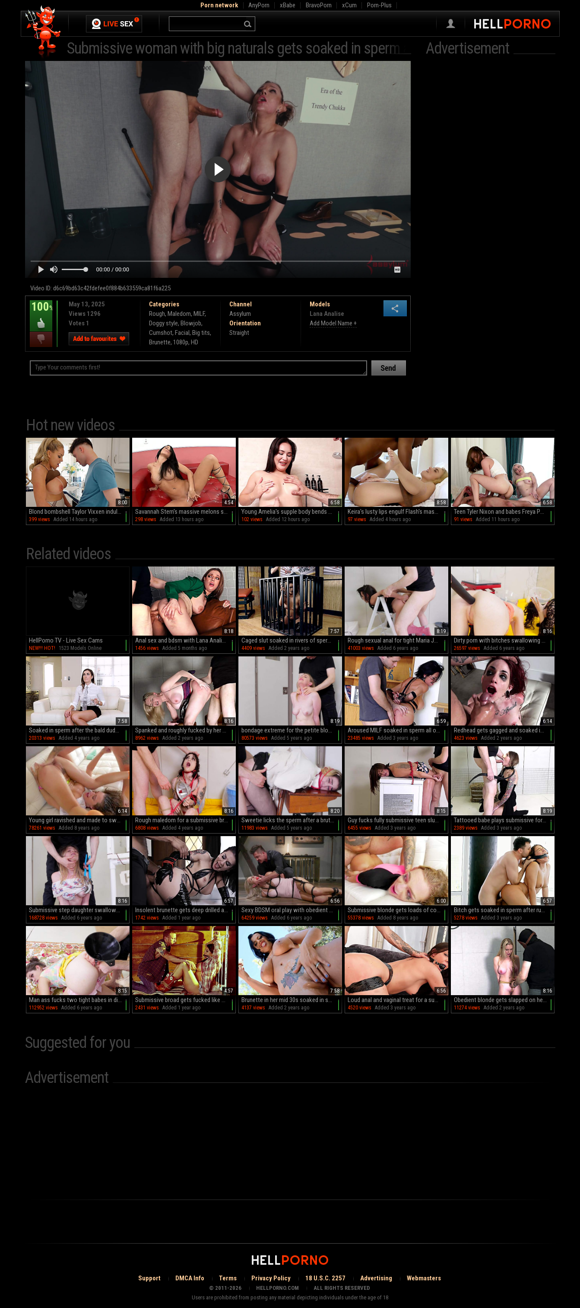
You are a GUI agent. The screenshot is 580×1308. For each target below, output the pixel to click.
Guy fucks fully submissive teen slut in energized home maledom (398, 820)
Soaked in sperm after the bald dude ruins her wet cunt (79, 730)
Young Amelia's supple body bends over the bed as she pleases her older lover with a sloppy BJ (291, 512)
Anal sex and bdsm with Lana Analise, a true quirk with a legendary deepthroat (185, 640)
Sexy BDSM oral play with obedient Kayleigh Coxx (291, 910)
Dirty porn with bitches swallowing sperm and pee (504, 640)
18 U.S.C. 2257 (325, 1278)
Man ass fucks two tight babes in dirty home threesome (79, 1000)
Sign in (450, 23)
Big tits (201, 333)
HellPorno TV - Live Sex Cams (66, 640)
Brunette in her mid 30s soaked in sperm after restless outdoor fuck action (291, 1000)
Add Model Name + (333, 323)
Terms (228, 1278)
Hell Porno (43, 32)
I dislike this (41, 339)
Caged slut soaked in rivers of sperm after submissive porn (291, 640)
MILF (199, 314)
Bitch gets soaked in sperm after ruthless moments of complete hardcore (504, 910)
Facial (182, 333)
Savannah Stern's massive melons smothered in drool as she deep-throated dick (185, 512)
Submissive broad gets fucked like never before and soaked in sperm (185, 1000)
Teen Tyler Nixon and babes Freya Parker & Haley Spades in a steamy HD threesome (504, 512)
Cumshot (160, 333)
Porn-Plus (379, 5)
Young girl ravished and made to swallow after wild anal (79, 820)
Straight (239, 333)
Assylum (240, 314)
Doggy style (163, 323)
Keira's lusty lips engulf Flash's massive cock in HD (398, 512)
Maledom (179, 314)
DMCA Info (189, 1278)
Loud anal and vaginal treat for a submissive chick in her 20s (398, 1000)
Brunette (160, 342)
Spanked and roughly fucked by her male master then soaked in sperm (185, 730)
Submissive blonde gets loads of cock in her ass (398, 910)
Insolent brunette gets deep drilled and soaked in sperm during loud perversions (185, 910)
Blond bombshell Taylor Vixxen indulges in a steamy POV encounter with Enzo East (79, 512)
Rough (157, 314)
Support (149, 1278)
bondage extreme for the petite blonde (289, 730)
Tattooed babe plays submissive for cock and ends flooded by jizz (504, 820)
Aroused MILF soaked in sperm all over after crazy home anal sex (398, 730)
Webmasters (424, 1278)
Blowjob (191, 323)
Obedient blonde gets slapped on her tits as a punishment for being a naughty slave (504, 1000)
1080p (180, 342)
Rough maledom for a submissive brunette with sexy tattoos (185, 820)
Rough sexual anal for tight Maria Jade (395, 640)
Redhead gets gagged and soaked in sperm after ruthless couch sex (504, 730)
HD (194, 342)
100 (41, 312)
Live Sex (114, 23)
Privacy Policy (271, 1278)
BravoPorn (319, 5)
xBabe (287, 5)
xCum (349, 5)
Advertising (376, 1278)
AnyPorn (258, 5)
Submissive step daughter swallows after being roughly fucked (79, 910)
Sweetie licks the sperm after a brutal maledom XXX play (291, 820)
